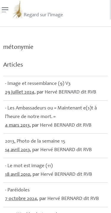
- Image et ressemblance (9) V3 (37, 83)
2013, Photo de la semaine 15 (35, 141)
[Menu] (5, 9)
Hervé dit (70, 92)
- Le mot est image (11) (29, 166)
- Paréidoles (17, 190)
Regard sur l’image (37, 10)
